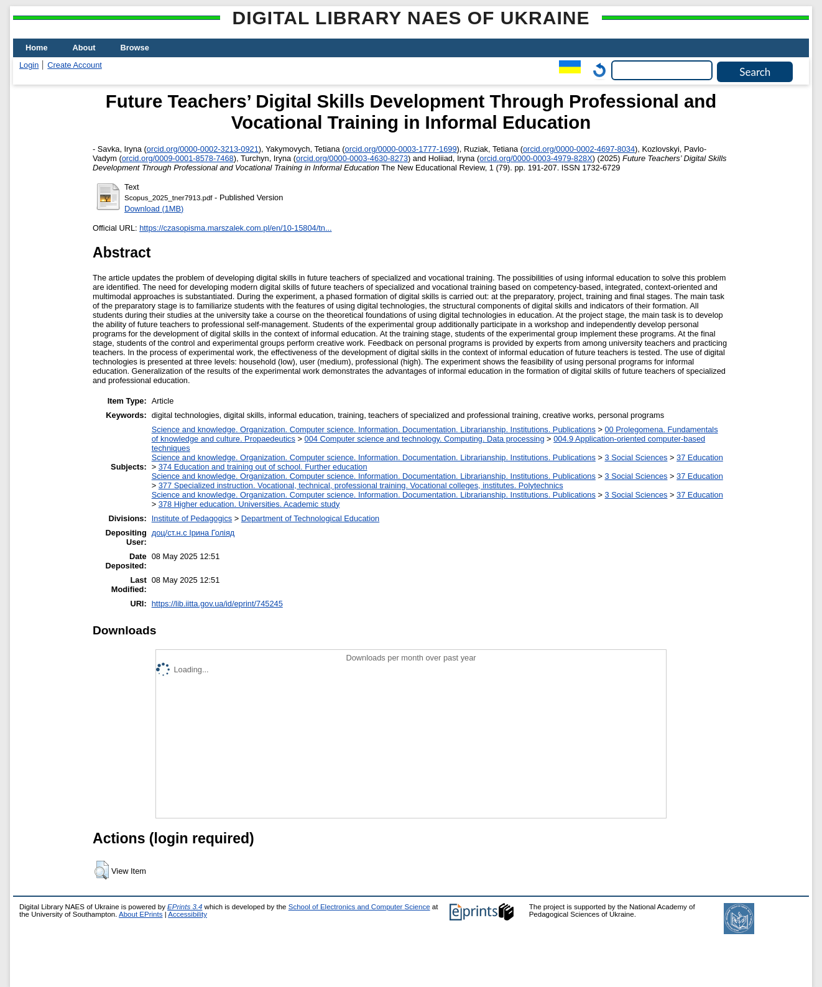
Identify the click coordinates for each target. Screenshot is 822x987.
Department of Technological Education (310, 518)
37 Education (700, 457)
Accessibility (187, 914)
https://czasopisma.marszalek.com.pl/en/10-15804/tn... (235, 228)
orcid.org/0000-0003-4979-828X (535, 158)
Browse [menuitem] (135, 47)
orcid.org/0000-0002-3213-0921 (203, 149)
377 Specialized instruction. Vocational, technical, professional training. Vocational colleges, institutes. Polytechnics (361, 485)
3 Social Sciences (635, 457)
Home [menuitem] (36, 47)
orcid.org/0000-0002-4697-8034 (579, 149)
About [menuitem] (84, 47)
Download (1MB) (153, 208)
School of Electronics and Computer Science (359, 907)
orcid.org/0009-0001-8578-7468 (178, 158)
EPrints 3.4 (184, 907)
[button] (102, 870)
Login (29, 65)
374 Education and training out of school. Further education (263, 466)
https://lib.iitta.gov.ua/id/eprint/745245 (217, 603)
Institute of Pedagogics (192, 518)
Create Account (74, 65)
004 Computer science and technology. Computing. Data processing (425, 438)
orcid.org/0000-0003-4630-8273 (352, 158)
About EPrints (140, 914)
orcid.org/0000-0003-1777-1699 (401, 149)
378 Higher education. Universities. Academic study (249, 504)
